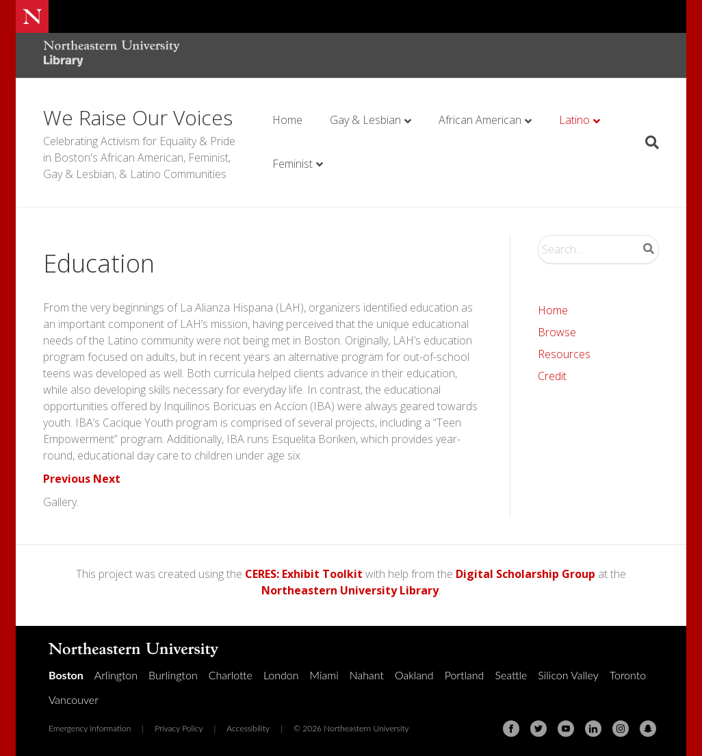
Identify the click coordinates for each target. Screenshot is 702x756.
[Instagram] (620, 728)
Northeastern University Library (350, 590)
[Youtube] (566, 728)
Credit (552, 375)
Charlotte (230, 674)
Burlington (173, 674)
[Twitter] (538, 728)
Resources (564, 354)
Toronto (628, 674)
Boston (66, 674)
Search (648, 248)
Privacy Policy (179, 728)
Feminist (292, 163)
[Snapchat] (648, 728)
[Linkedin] (593, 728)
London (281, 674)
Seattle (511, 674)
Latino (574, 119)
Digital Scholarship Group (525, 573)
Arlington (116, 674)
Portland (464, 674)
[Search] (647, 142)
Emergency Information (90, 728)
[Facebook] (511, 728)
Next (106, 478)
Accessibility (248, 728)
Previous (66, 478)
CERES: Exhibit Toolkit (304, 573)
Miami (324, 674)
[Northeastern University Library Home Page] (111, 55)
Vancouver (74, 699)
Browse (557, 332)
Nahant (367, 674)
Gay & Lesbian (365, 119)
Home (287, 119)
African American (480, 119)
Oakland (414, 674)
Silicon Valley (568, 674)
